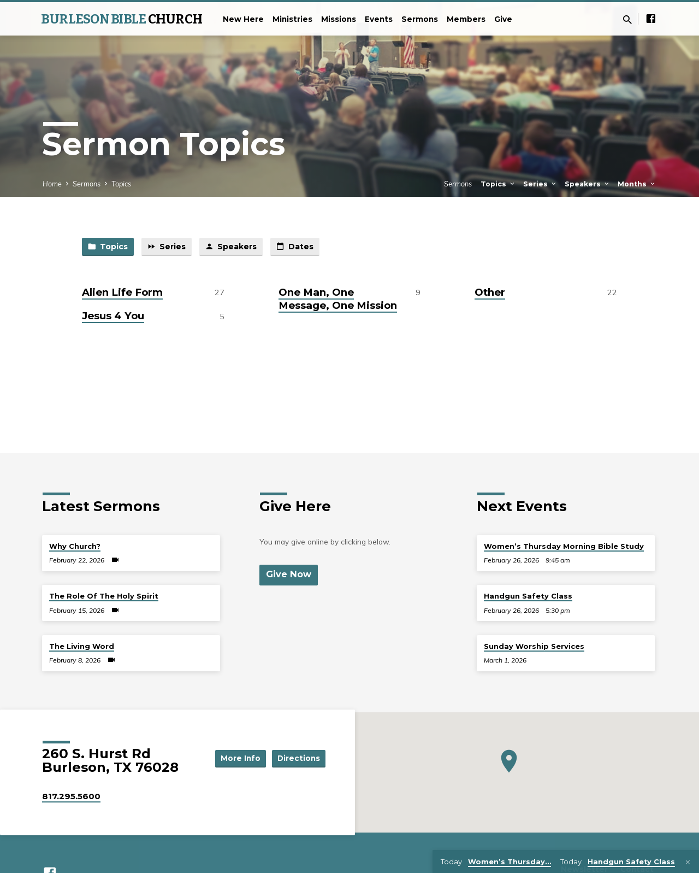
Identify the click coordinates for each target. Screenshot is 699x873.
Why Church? (74, 546)
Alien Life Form (122, 292)
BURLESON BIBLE (121, 19)
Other (490, 292)
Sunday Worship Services (534, 646)
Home (52, 183)
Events (379, 19)
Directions (298, 758)
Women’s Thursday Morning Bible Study (564, 546)
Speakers (588, 184)
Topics (121, 183)
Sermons (419, 19)
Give (503, 19)
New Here (243, 19)
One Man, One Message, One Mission (338, 299)
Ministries (292, 19)
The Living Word (81, 646)
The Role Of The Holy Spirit (103, 595)
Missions (338, 19)
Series (540, 184)
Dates (302, 247)
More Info (237, 758)
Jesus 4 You (113, 316)
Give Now (288, 574)
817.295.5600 (71, 796)
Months (637, 184)
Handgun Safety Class (528, 595)
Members (466, 19)
